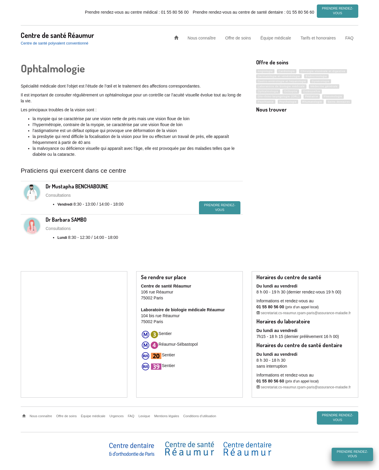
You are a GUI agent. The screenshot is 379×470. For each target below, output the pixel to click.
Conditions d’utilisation (199, 415)
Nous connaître (202, 36)
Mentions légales (166, 415)
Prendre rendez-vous (337, 11)
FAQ (349, 36)
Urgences (117, 415)
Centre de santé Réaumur (57, 34)
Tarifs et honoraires (318, 36)
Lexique (144, 415)
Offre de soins (238, 36)
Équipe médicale (275, 36)
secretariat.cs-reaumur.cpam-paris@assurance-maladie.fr (303, 312)
